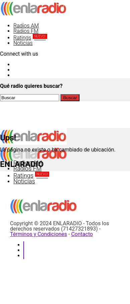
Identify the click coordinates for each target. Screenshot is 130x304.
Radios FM (25, 31)
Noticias (23, 43)
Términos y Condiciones (38, 234)
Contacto (82, 234)
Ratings (30, 38)
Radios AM (26, 25)
